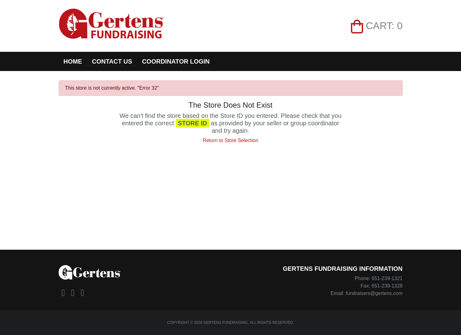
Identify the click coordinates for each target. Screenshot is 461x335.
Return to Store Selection (230, 140)
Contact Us (112, 61)
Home (73, 61)
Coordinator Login (176, 61)
